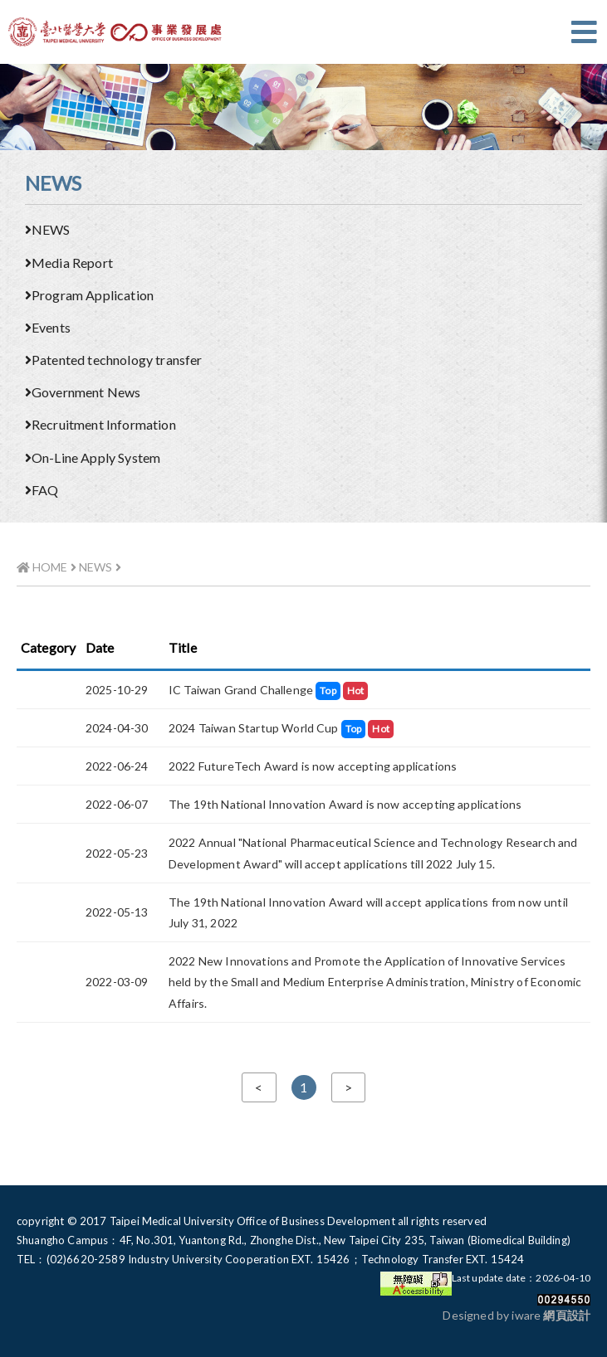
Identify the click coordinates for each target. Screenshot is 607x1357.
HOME (42, 567)
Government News (82, 392)
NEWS (48, 229)
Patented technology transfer (113, 359)
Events (48, 327)
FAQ (41, 490)
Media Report (69, 262)
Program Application (89, 295)
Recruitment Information (100, 424)
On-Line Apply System (92, 457)
